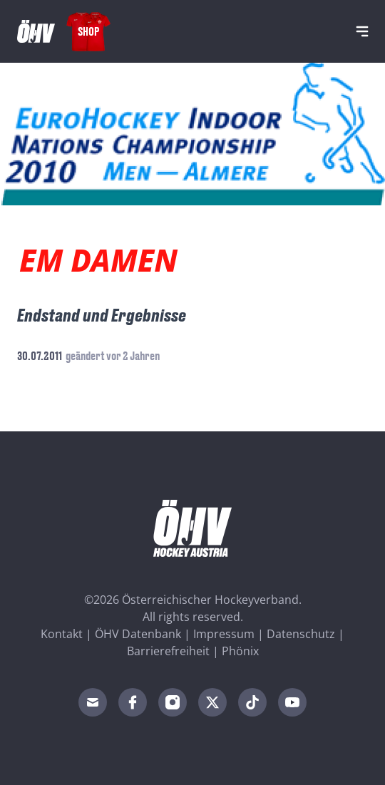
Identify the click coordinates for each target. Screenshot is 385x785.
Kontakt (62, 634)
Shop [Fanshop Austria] (88, 31)
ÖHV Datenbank (138, 634)
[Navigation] (362, 31)
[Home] (36, 31)
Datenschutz (301, 634)
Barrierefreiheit (168, 651)
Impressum (224, 634)
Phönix (240, 651)
